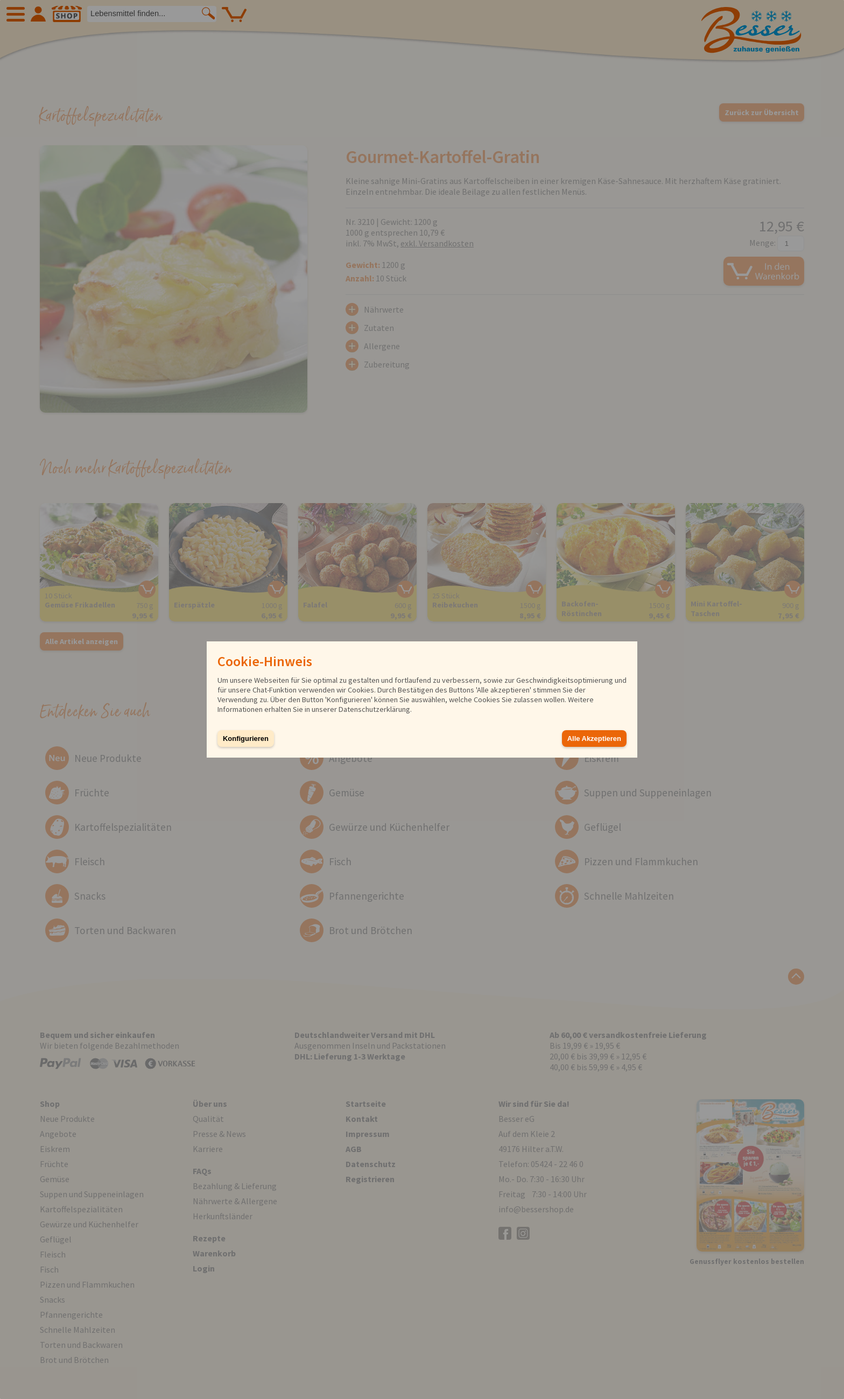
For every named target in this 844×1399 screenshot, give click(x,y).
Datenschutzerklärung (374, 709)
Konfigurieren (246, 738)
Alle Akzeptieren (594, 738)
